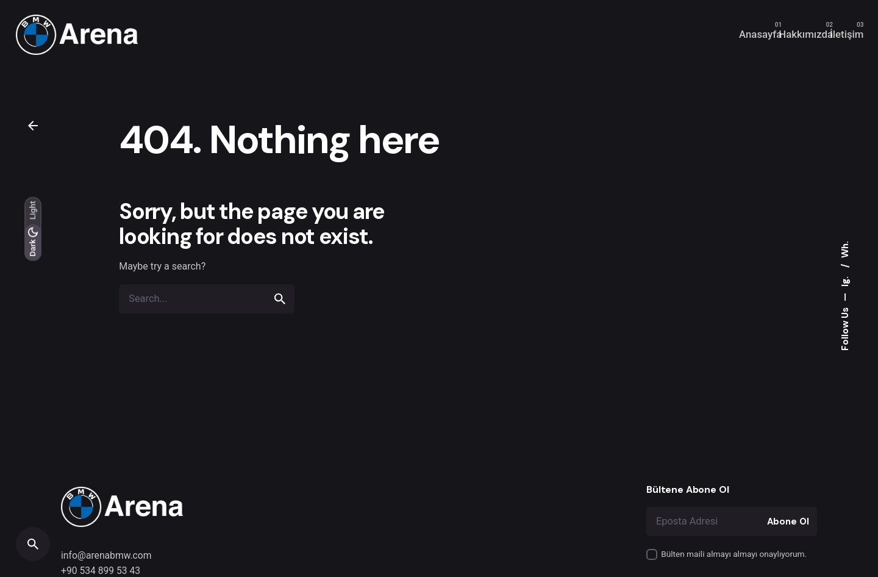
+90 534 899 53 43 (100, 570)
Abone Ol (788, 521)
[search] (279, 299)
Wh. (845, 249)
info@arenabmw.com (106, 555)
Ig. (845, 280)
